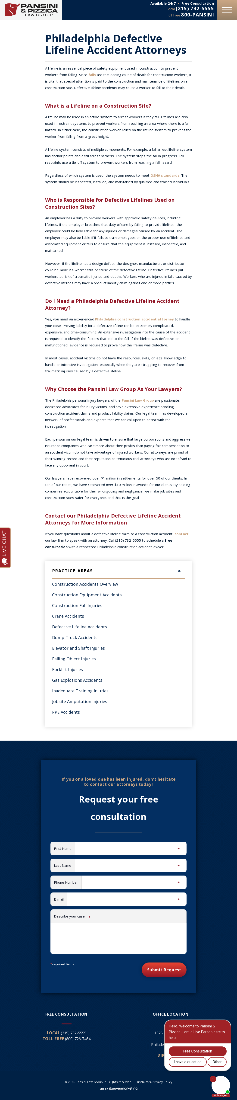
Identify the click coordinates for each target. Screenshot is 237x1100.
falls (92, 74)
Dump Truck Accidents (74, 637)
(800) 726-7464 (77, 1038)
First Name (64, 849)
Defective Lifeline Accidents (79, 627)
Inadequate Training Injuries (80, 691)
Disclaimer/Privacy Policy (154, 1082)
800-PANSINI (197, 14)
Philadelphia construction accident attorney (134, 319)
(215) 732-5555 (195, 8)
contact (182, 533)
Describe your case (72, 917)
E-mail (60, 899)
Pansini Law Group (138, 400)
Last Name (64, 866)
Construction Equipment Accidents (87, 595)
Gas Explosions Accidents (77, 680)
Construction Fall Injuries (77, 605)
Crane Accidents (68, 616)
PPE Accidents (66, 712)
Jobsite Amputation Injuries (79, 701)
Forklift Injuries (67, 669)
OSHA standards (165, 175)
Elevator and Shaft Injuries (78, 648)
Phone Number (68, 883)
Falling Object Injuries (74, 659)
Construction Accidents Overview (85, 584)
